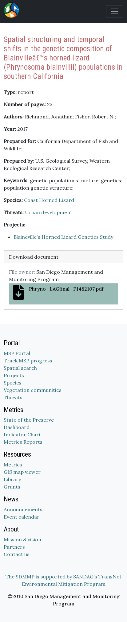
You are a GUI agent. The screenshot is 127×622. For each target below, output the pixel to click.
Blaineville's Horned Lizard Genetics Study (63, 237)
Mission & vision (22, 539)
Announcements (23, 509)
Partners (14, 547)
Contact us (17, 554)
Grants (12, 487)
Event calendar (21, 517)
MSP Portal (17, 353)
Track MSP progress (28, 360)
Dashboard (17, 427)
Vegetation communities (33, 390)
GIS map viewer (22, 472)
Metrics (13, 465)
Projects (14, 375)
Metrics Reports (23, 442)
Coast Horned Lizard (49, 200)
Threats (13, 397)
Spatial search (20, 368)
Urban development (48, 212)
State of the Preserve (29, 420)
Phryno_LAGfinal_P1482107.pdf (58, 292)
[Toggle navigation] (114, 11)
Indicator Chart (22, 434)
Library (12, 479)
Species (13, 383)
